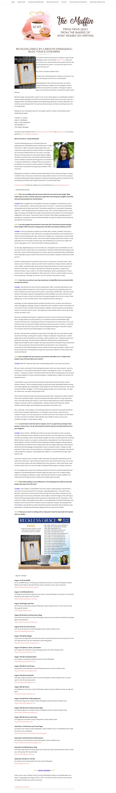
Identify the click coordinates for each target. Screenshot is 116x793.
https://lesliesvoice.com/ (22, 763)
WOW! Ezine (21, 2)
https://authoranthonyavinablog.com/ (26, 622)
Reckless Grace (61, 60)
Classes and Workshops (36, 2)
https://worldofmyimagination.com (25, 703)
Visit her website (19, 185)
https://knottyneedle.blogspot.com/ (25, 682)
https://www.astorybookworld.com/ (25, 661)
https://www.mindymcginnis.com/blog (26, 599)
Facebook (66, 185)
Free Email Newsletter (97, 2)
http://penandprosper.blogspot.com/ (26, 671)
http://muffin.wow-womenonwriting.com (27, 587)
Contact (64, 2)
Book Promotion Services (78, 2)
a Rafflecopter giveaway (22, 787)
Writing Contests (52, 2)
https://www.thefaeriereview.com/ (25, 631)
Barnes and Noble (47, 132)
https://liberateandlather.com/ (24, 722)
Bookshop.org (61, 132)
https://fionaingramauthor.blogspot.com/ (27, 643)
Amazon (39, 132)
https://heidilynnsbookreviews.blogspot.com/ (28, 742)
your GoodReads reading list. (30, 134)
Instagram (58, 185)
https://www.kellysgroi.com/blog (24, 754)
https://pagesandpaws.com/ (23, 610)
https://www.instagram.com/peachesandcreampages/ (31, 733)
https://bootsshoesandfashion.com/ (25, 652)
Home (13, 2)
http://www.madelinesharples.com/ (25, 694)
